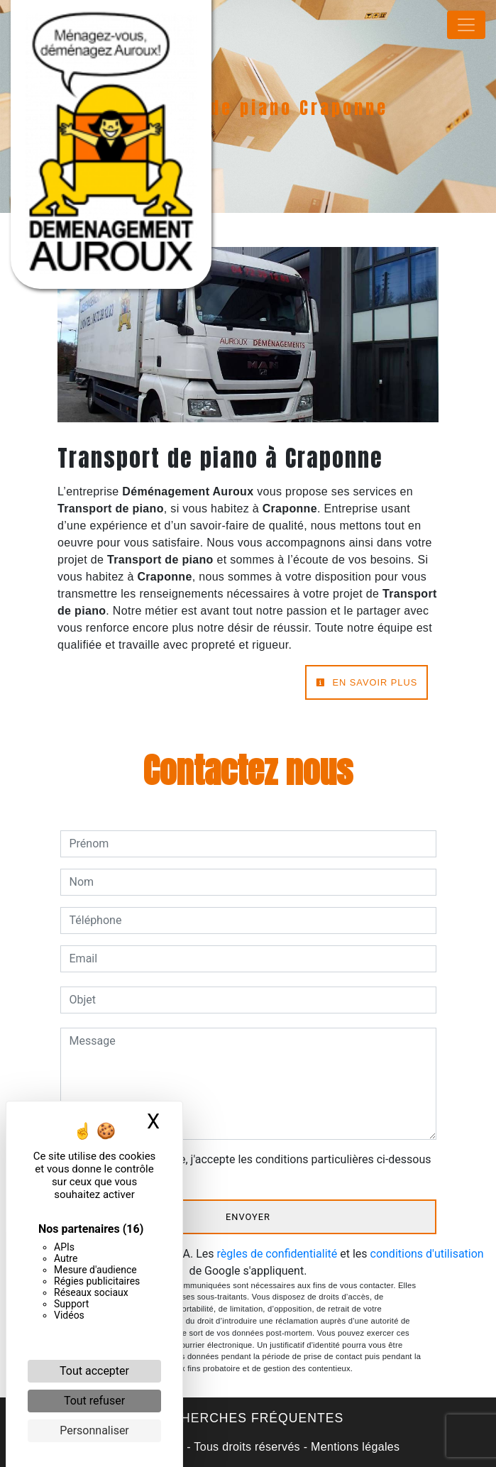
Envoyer (248, 1216)
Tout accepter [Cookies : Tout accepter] (94, 1371)
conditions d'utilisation (427, 1253)
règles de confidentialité (277, 1253)
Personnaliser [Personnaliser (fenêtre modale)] (94, 1430)
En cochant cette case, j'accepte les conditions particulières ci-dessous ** (253, 1168)
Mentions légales (353, 1447)
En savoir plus (366, 682)
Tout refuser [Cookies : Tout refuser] (94, 1400)
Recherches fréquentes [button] (248, 1418)
